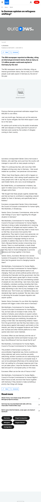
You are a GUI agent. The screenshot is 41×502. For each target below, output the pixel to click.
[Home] (2, 7)
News (6, 7)
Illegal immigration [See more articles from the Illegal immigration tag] (21, 418)
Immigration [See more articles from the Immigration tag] (8, 427)
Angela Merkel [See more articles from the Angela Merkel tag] (20, 422)
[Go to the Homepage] (7, 2)
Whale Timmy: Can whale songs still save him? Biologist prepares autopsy (16, 398)
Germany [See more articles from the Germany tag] (7, 418)
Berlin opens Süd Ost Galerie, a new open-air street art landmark (18, 410)
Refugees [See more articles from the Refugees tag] (7, 422)
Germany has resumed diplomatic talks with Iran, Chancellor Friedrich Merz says (17, 404)
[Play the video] (20, 29)
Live (36, 2)
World (11, 7)
